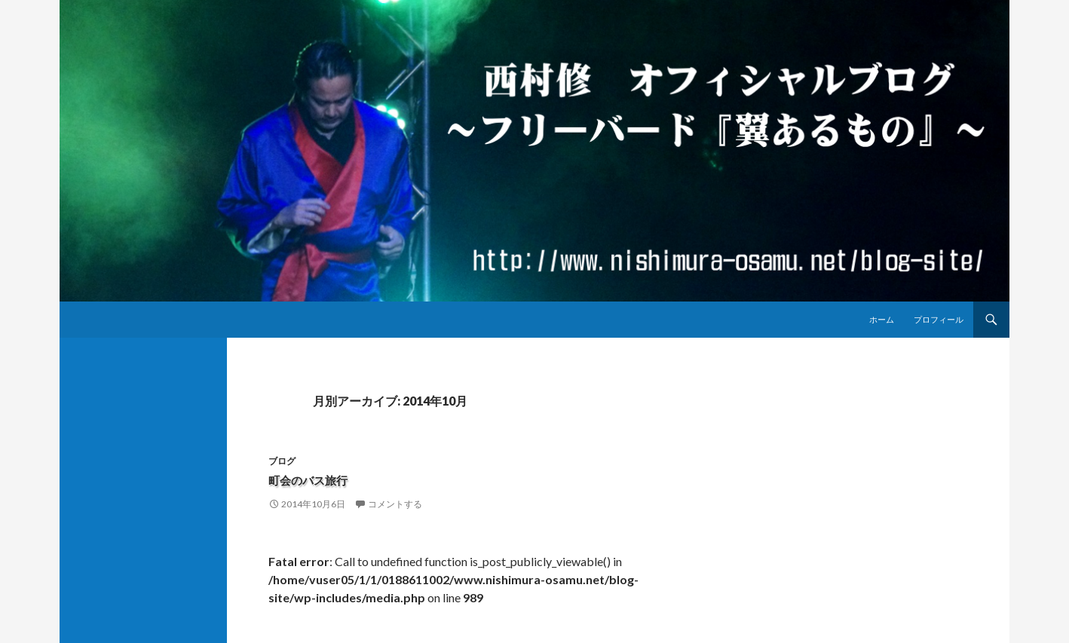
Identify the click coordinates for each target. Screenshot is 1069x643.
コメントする (395, 504)
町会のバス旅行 (315, 480)
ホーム (881, 319)
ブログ (282, 461)
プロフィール (938, 319)
